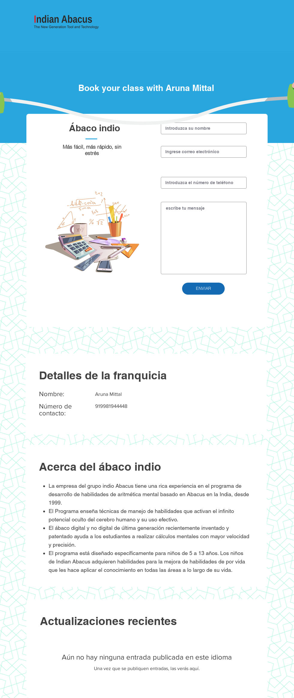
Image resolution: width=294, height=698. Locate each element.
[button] (203, 289)
